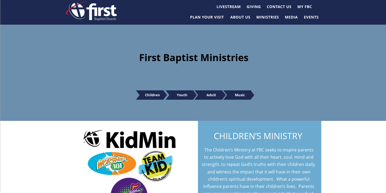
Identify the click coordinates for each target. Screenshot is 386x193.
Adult (214, 94)
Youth (184, 94)
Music (245, 94)
